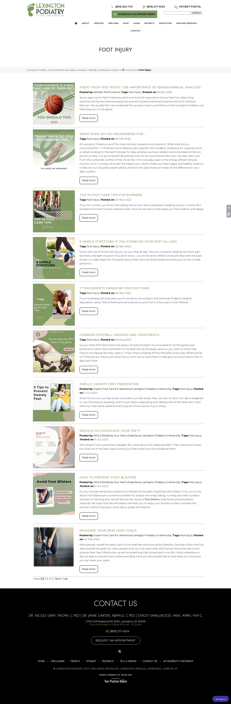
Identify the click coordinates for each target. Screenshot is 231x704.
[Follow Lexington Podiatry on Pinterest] (111, 651)
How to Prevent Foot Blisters (108, 477)
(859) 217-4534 (153, 6)
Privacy (75, 661)
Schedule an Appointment (134, 14)
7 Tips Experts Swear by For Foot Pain (114, 288)
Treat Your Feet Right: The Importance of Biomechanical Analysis (140, 87)
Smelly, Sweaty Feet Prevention (109, 384)
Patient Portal (187, 6)
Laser (136, 23)
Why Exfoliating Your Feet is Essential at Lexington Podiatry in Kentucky (137, 435)
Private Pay (165, 23)
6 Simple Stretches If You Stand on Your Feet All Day (128, 241)
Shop (126, 23)
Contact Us (149, 661)
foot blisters (152, 499)
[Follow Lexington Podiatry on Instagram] (94, 651)
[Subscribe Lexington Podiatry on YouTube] (128, 651)
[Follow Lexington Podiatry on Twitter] (119, 651)
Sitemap (91, 661)
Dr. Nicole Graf (125, 675)
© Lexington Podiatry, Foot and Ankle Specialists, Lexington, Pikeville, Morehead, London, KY (116, 668)
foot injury (135, 92)
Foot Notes (130, 70)
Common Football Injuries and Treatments (119, 335)
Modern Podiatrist (107, 675)
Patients (149, 23)
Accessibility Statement (178, 661)
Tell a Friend (128, 661)
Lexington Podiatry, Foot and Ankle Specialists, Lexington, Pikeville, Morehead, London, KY (74, 70)
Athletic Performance (107, 92)
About (85, 23)
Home (76, 23)
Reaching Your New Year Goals (108, 530)
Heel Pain (113, 23)
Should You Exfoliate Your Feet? (110, 431)
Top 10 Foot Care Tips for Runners (111, 195)
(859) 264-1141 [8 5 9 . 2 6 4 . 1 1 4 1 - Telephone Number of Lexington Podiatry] (122, 6)
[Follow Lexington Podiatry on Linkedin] (136, 651)
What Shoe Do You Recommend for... (112, 134)
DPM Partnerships (186, 23)
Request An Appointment (116, 640)
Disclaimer (57, 661)
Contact (136, 31)
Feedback (108, 661)
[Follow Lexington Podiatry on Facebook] (102, 651)
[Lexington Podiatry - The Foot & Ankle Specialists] (45, 9)
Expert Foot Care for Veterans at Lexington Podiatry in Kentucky (132, 389)
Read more (88, 118)
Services (99, 23)
